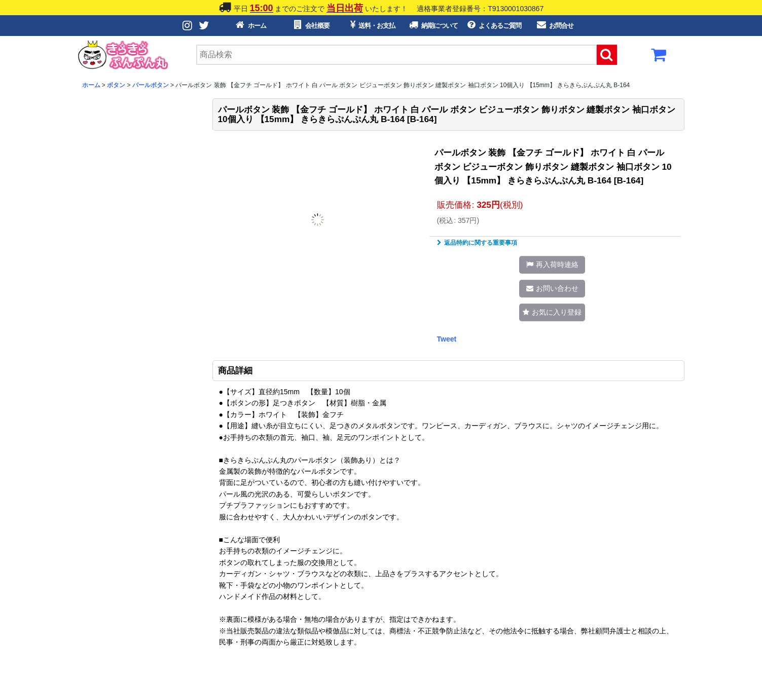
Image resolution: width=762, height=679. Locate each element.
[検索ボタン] (607, 55)
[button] (552, 265)
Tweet (447, 339)
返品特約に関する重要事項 (477, 242)
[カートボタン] (659, 58)
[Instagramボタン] (188, 25)
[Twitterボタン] (204, 25)
